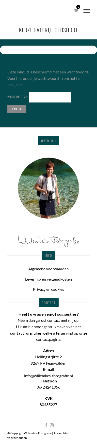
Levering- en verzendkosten (48, 279)
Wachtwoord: (39, 97)
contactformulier (26, 333)
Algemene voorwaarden (48, 268)
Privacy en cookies (48, 289)
